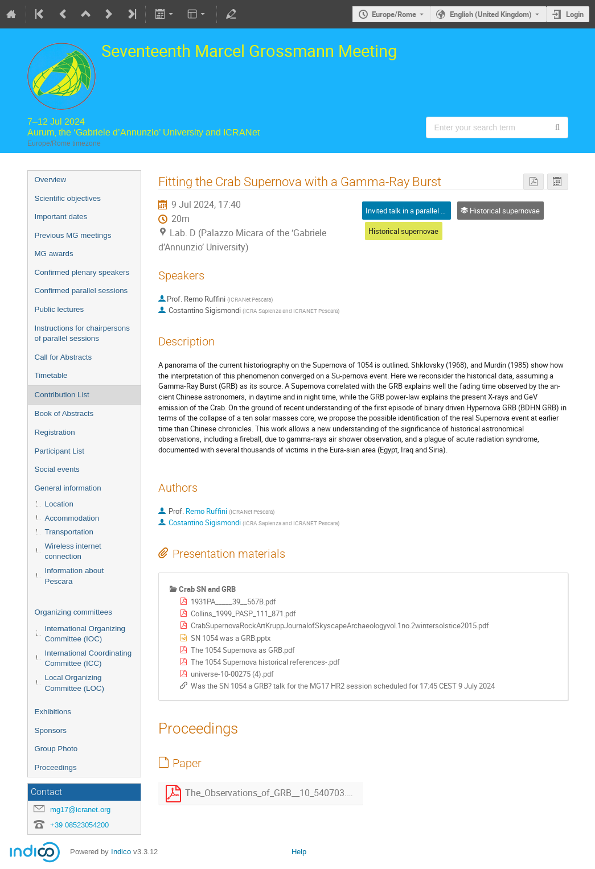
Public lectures (59, 309)
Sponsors (51, 730)
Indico (121, 851)
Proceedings (56, 767)
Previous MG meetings (73, 235)
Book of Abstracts (64, 413)
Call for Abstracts (63, 357)
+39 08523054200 (79, 825)
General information (68, 488)
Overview (51, 179)
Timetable (51, 375)
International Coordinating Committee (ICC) (88, 658)
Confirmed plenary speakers (82, 272)
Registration (55, 432)
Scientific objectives (68, 198)
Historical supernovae (403, 231)
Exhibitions (53, 711)
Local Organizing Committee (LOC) (74, 683)
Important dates (61, 216)
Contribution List (62, 394)
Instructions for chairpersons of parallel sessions (82, 333)
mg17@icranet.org (80, 809)
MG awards (54, 253)
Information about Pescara (74, 576)
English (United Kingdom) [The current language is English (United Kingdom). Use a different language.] (491, 14)
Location (59, 504)
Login (575, 14)
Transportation (69, 532)
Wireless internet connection (73, 551)
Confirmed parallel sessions (81, 290)
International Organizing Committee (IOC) (85, 634)
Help (299, 851)
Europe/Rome (394, 14)
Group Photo (56, 748)
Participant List (59, 451)
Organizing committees (73, 612)
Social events (57, 469)
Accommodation (72, 518)
